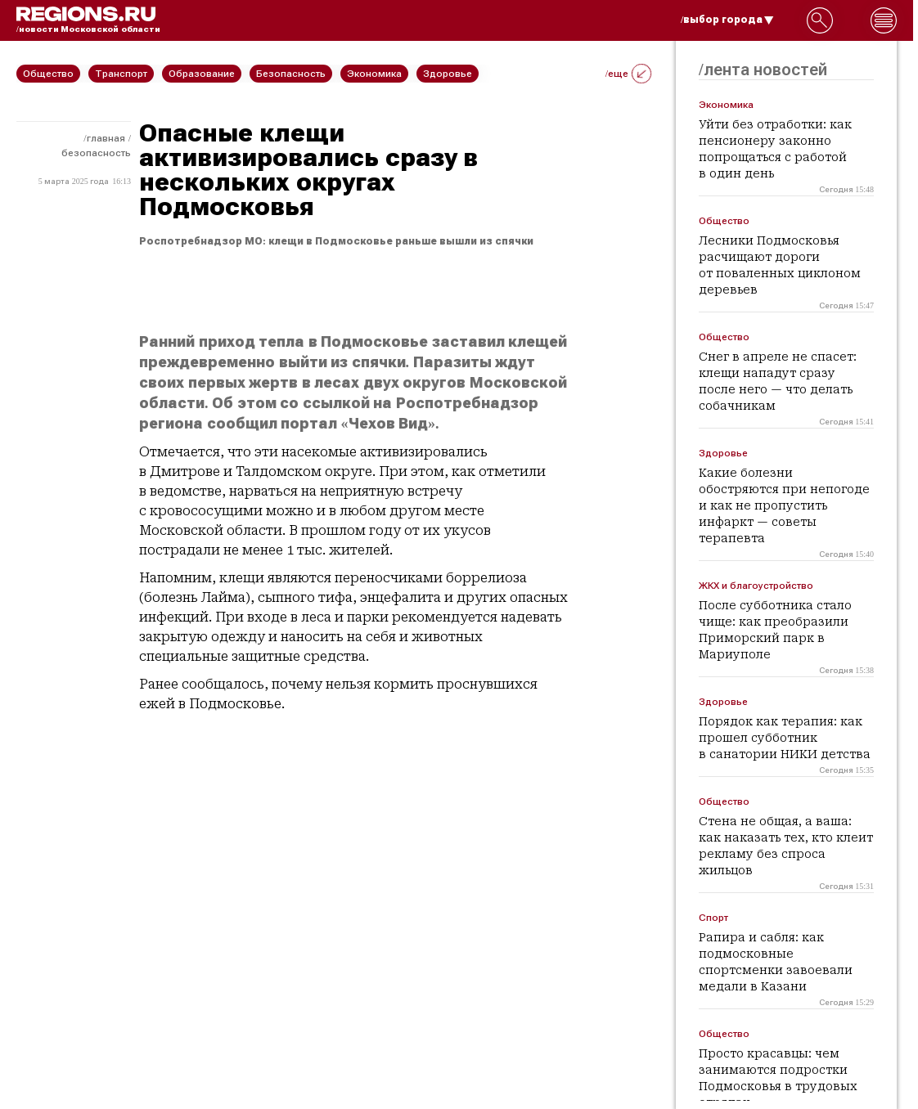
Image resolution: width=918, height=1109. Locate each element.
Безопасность (96, 153)
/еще (628, 73)
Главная (106, 138)
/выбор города (727, 19)
